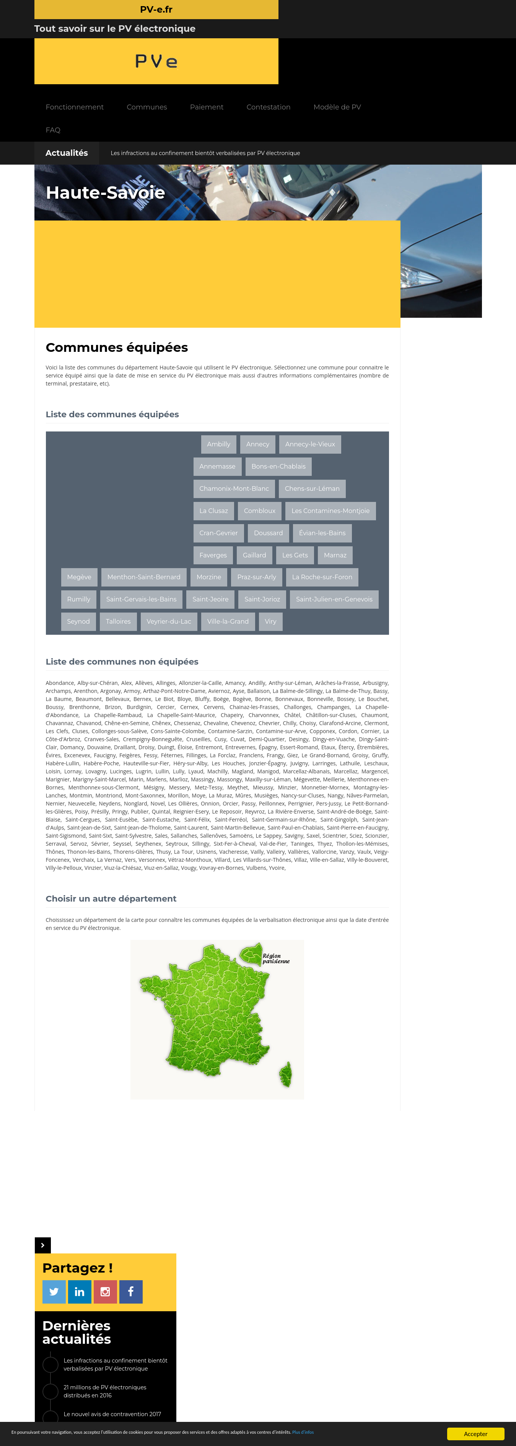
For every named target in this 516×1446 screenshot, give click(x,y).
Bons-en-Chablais (226, 423)
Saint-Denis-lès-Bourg (388, 618)
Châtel (273, 724)
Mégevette (79, 813)
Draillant (140, 764)
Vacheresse (99, 901)
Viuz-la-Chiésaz (148, 917)
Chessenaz (244, 732)
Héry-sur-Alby (85, 788)
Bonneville (197, 708)
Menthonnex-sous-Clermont (217, 813)
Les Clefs (192, 740)
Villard (168, 909)
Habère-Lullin (232, 780)
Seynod (222, 601)
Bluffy (83, 708)
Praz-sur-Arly (256, 556)
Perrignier (275, 837)
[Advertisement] (187, 209)
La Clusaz (284, 468)
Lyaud (155, 797)
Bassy (195, 700)
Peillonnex (247, 837)
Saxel (309, 877)
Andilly (260, 684)
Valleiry (142, 901)
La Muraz (126, 829)
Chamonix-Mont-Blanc (234, 445)
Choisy (96, 740)
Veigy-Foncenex (263, 901)
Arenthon (165, 692)
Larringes (215, 788)
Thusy (299, 893)
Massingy (242, 805)
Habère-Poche (270, 780)
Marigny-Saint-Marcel (132, 805)
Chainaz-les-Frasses (187, 716)
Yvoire (302, 917)
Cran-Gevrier (180, 512)
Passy (224, 837)
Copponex (187, 748)
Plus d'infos (418, 1434)
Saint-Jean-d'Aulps (209, 861)
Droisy (163, 764)
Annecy (257, 379)
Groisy (185, 780)
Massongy (271, 805)
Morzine (209, 556)
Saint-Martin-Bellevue (141, 869)
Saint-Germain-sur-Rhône (112, 861)
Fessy (250, 772)
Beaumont (247, 700)
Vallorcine (192, 901)
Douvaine (114, 764)
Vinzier (118, 917)
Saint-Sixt (87, 877)
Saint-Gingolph (166, 861)
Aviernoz (305, 692)
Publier (183, 845)
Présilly (144, 845)
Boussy (274, 708)
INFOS (195, 1325)
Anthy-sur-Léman (294, 684)
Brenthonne (301, 708)
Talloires (262, 601)
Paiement (283, 42)
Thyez (110, 893)
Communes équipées (220, 1358)
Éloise (202, 764)
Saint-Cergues (194, 853)
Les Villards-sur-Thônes (210, 909)
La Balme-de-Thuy (162, 700)
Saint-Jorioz (85, 601)
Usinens (71, 901)
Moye (104, 829)
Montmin (256, 821)
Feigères (229, 772)
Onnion (186, 837)
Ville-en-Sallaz (278, 909)
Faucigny (204, 772)
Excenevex (175, 772)
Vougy (214, 917)
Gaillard (185, 534)
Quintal (205, 845)
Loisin (288, 788)
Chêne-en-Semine (181, 732)
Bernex (299, 700)
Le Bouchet (248, 708)
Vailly (123, 901)
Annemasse (283, 401)
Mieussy (98, 821)
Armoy (215, 692)
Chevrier (56, 740)
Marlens (192, 805)
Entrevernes (259, 764)
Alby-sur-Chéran (98, 684)
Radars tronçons (400, 1376)
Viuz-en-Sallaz (186, 917)
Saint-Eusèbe (231, 853)
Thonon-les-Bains (222, 893)
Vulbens (282, 917)
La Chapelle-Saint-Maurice (171, 724)
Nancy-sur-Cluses (208, 829)
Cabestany (370, 565)
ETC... (455, 635)
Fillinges (297, 772)
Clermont (165, 740)
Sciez (79, 885)
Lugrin (103, 797)
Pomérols (416, 565)
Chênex (217, 732)
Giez (119, 780)
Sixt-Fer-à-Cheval (295, 885)
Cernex (126, 716)
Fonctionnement (151, 42)
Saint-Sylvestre (121, 877)
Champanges (264, 716)
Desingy (240, 756)
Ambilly (218, 379)
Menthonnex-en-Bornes (149, 813)
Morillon (83, 829)
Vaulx (233, 901)
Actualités (67, 88)
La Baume (218, 700)
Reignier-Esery (235, 845)
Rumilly (155, 578)
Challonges (230, 716)
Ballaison (71, 700)
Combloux (215, 490)
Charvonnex (247, 724)
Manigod (227, 797)
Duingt (183, 764)
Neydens (87, 837)
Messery (289, 813)
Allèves (145, 684)
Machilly (176, 797)
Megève (79, 556)
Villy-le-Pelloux (89, 917)
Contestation (345, 42)
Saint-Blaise (159, 853)
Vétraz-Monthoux (134, 909)
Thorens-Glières (268, 893)
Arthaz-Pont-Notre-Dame (259, 692)
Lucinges (81, 797)
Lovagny (56, 797)
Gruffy (204, 780)
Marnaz (265, 534)
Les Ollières (159, 837)
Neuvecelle (59, 837)
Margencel (59, 805)
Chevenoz (303, 732)
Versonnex (95, 909)
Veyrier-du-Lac (89, 623)
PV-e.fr (136, 1325)
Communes (223, 42)
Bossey (222, 708)
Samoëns (233, 877)
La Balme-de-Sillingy (111, 700)
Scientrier (58, 885)
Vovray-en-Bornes (247, 917)
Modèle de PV (414, 42)
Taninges (88, 893)
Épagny (287, 764)
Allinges (167, 684)
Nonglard (112, 837)
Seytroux (239, 885)
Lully (138, 797)
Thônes (187, 893)
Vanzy (215, 901)
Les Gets (225, 534)
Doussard (230, 512)
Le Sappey (262, 877)
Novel (134, 837)
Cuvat (178, 756)
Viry (191, 623)
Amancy (238, 684)
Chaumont (80, 732)
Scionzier (99, 885)
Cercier (103, 716)
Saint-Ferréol (62, 861)
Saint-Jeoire (287, 578)
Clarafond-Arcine (129, 740)
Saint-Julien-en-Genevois (157, 601)
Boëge (101, 708)
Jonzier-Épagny (160, 788)
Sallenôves (204, 877)
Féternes (272, 772)
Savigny (289, 877)
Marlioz (217, 805)
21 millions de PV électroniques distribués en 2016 (411, 265)
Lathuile (240, 788)
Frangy (102, 780)
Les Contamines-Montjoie (106, 512)
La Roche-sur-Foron (97, 578)
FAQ (129, 65)
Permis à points (399, 1365)
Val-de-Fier (59, 893)
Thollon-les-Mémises (148, 893)
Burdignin (78, 716)
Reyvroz (298, 845)
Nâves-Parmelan (272, 829)
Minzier (121, 821)
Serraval (124, 885)
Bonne (141, 708)
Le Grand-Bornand (151, 780)
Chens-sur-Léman (226, 468)
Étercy (96, 772)
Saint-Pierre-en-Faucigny (266, 869)
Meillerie (106, 813)
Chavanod (142, 732)
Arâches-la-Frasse (68, 692)
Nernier (306, 829)
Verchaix (297, 901)
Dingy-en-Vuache (276, 756)
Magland (201, 797)
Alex (127, 684)
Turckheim (370, 600)
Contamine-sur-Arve (145, 748)
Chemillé (367, 583)
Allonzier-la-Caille (202, 684)
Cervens (149, 716)
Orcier (206, 837)
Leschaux (265, 788)
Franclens (79, 780)
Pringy (164, 845)
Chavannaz (111, 732)
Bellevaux (276, 700)
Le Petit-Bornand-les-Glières (81, 845)
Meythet (73, 821)
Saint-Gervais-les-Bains (218, 578)
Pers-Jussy (303, 837)
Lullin (122, 797)
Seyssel (187, 885)
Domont (418, 635)
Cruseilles (139, 756)
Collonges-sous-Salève (254, 740)
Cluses (215, 740)
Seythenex (212, 885)
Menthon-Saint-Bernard (144, 556)
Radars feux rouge (402, 1386)
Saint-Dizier (372, 635)
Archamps (136, 692)
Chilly (77, 740)
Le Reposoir (271, 845)
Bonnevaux (167, 708)
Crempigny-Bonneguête (92, 756)
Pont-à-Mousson (422, 583)
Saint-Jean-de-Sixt (257, 861)
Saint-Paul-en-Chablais (202, 869)
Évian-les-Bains (90, 534)
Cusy (161, 756)
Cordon (213, 748)
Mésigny (266, 813)
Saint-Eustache (269, 853)
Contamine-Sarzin (94, 748)
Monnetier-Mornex (157, 821)
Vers (72, 909)
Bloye (66, 708)
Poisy (125, 845)
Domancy (87, 764)
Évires (150, 772)
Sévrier (165, 885)
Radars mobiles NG (403, 1354)
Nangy (241, 829)
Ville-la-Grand (148, 623)
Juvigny (191, 788)
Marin (170, 805)
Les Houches (122, 788)
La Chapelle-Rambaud (108, 724)
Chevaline (274, 732)
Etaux (78, 772)
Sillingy (262, 885)
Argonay (191, 692)
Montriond (285, 821)
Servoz (146, 885)
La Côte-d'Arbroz (270, 748)
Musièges (172, 829)
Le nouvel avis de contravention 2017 (418, 287)
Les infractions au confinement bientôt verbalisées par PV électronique (205, 88)
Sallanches (174, 877)
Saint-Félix (303, 853)
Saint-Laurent (91, 869)
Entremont (227, 764)
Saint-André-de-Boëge (114, 853)
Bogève (121, 708)
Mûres (149, 829)
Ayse (51, 700)
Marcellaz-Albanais (265, 797)
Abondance (60, 684)
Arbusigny (106, 692)
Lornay (307, 788)
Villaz (250, 909)
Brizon (54, 716)
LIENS (380, 1325)
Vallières (165, 901)
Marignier (89, 805)
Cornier (235, 748)
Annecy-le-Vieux (224, 401)
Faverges (143, 534)
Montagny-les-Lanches (213, 821)
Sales (150, 877)
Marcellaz (304, 797)
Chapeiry (218, 724)
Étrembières (124, 772)
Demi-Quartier (208, 756)
